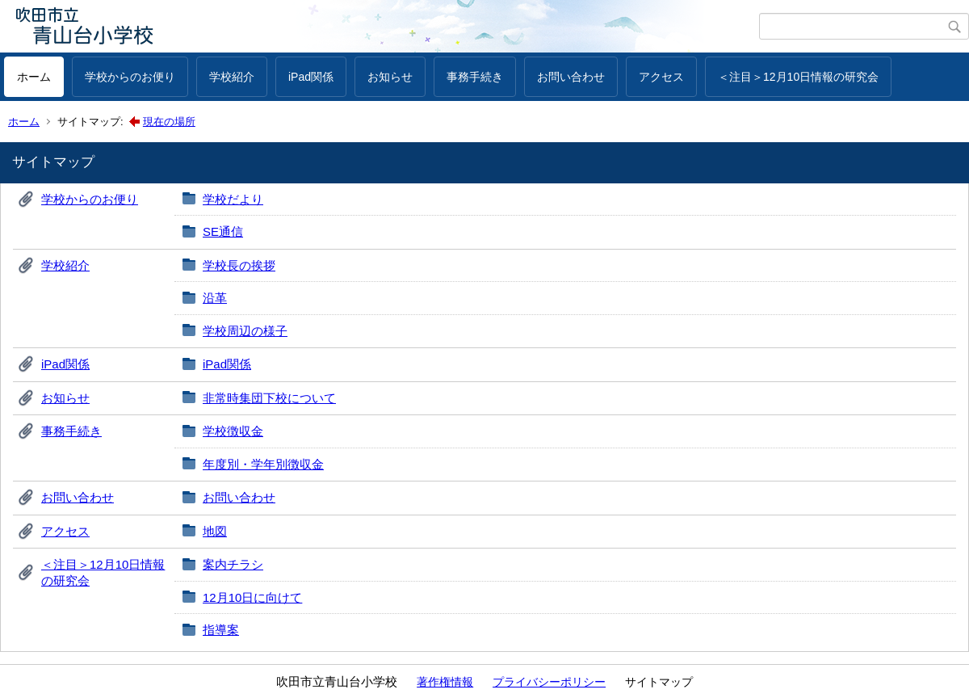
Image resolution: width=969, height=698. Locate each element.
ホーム (34, 76)
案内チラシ (233, 564)
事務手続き (475, 76)
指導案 (221, 630)
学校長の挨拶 (239, 265)
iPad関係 (310, 76)
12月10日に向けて (252, 597)
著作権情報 (445, 681)
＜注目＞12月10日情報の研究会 (798, 76)
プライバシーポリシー (549, 681)
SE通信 (223, 231)
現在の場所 (169, 122)
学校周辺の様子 (245, 331)
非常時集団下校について (269, 398)
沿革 (215, 298)
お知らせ (390, 76)
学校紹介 (231, 76)
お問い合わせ (571, 76)
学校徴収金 (233, 431)
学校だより (233, 199)
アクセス (661, 76)
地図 (215, 531)
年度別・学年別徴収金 (263, 464)
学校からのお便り (130, 76)
